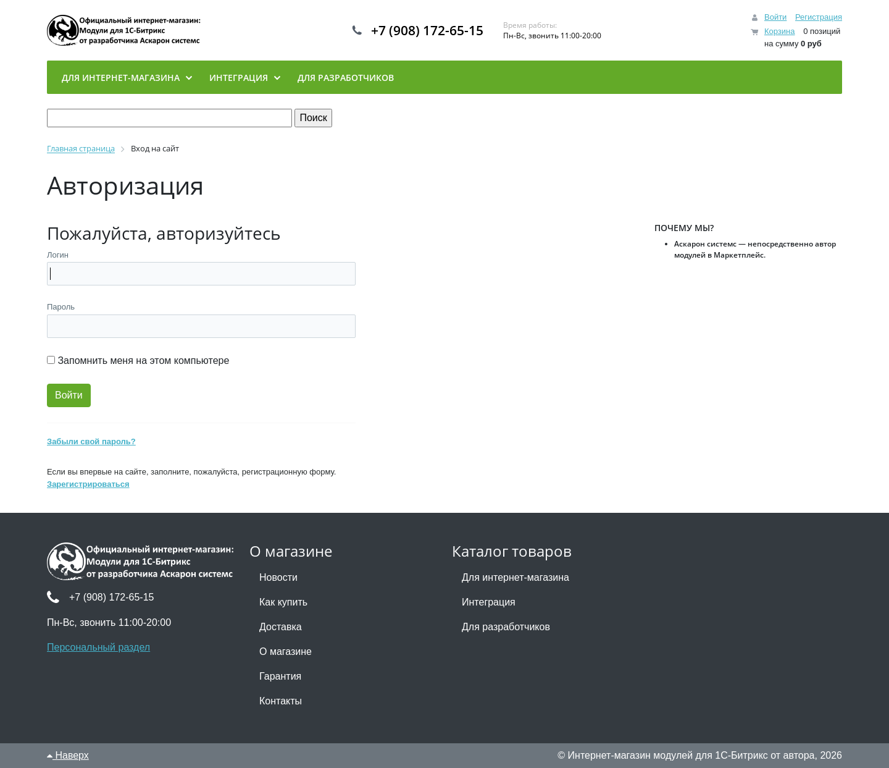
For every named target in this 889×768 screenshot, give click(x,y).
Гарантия (280, 676)
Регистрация (818, 17)
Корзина (779, 31)
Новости (278, 577)
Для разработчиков (506, 627)
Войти (775, 17)
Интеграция (488, 602)
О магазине (285, 651)
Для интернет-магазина (515, 577)
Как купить (283, 602)
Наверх (68, 755)
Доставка (280, 627)
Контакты (280, 701)
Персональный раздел (98, 647)
